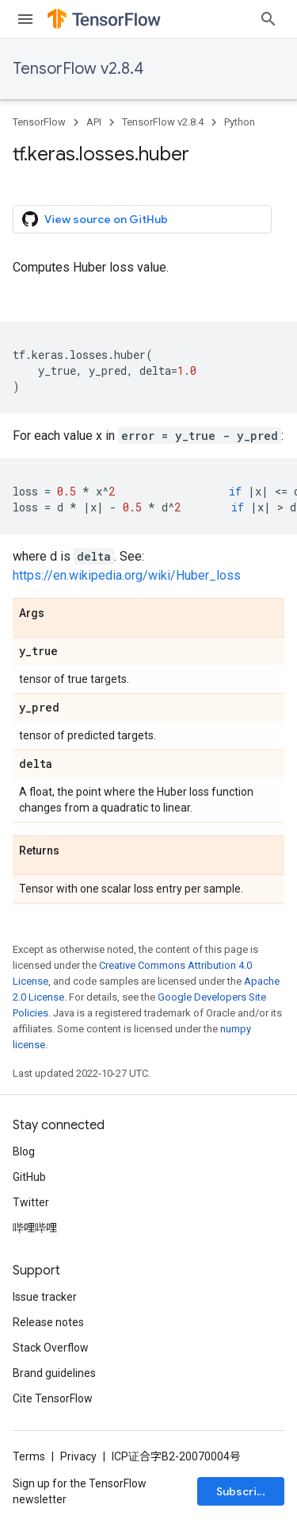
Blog (24, 1151)
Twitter (31, 1202)
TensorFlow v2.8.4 (78, 69)
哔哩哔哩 (35, 1227)
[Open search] (268, 19)
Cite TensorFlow (53, 1398)
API (93, 122)
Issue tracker (45, 1296)
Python (239, 122)
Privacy (78, 1456)
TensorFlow (39, 122)
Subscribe (243, 1491)
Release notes (48, 1322)
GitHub (29, 1177)
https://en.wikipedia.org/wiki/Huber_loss (127, 575)
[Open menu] (25, 19)
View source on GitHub (95, 219)
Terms (29, 1456)
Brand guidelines (54, 1373)
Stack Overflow (51, 1347)
